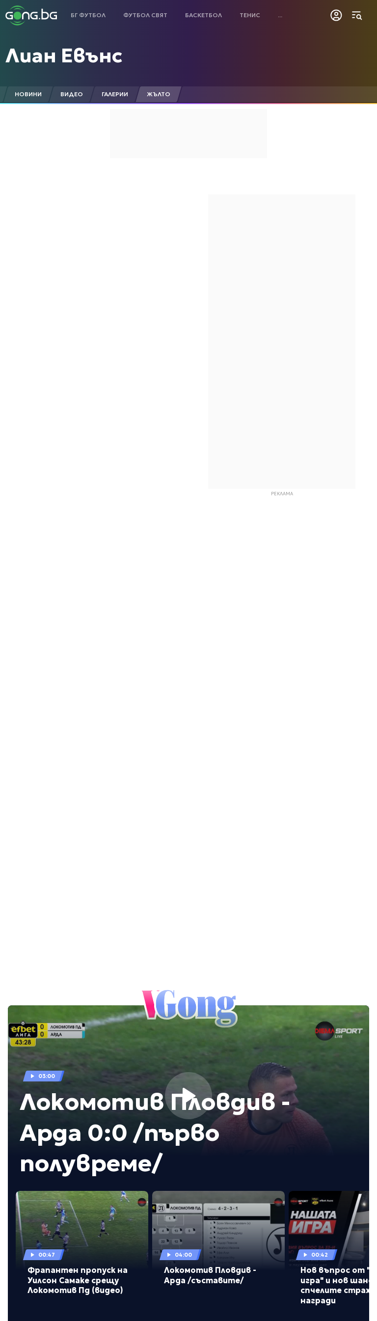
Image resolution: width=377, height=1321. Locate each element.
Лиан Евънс (63, 55)
